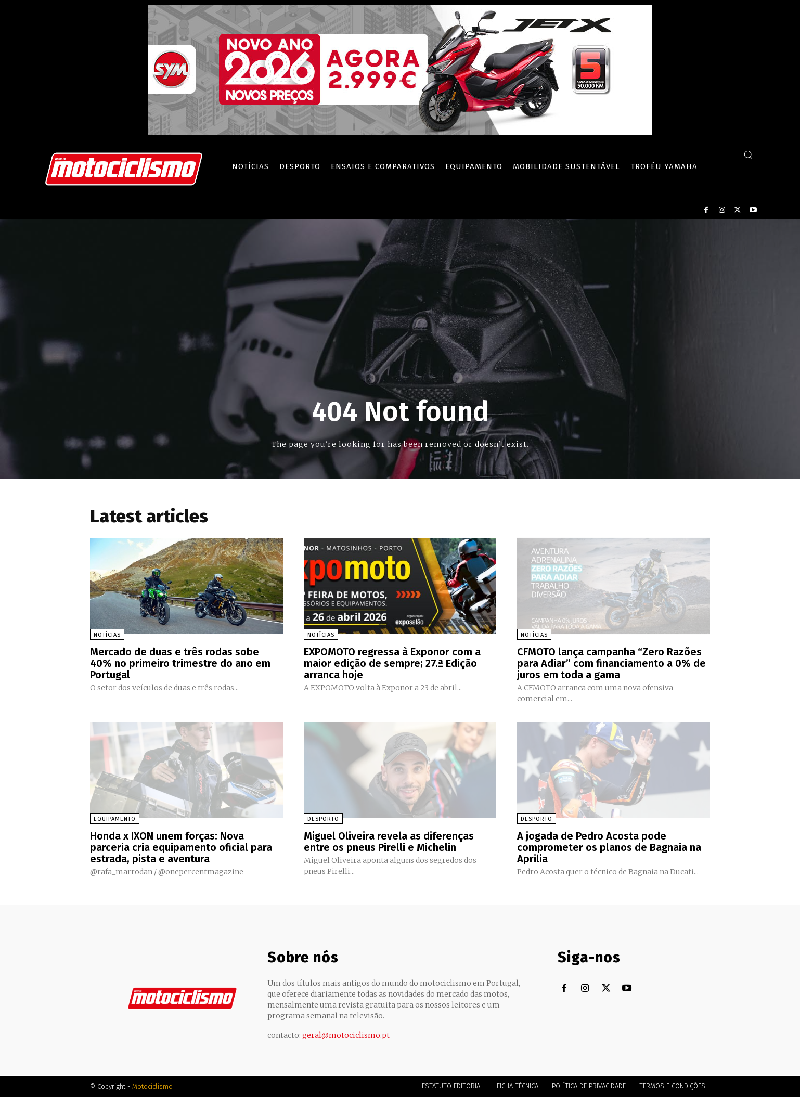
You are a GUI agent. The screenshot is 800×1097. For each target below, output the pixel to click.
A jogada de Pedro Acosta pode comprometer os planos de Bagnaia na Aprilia (609, 847)
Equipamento (115, 819)
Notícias (107, 634)
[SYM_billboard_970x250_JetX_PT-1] (400, 132)
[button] (748, 154)
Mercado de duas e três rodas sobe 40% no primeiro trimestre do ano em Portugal (180, 663)
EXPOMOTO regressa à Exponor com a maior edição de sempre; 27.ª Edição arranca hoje (392, 663)
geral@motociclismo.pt (346, 1035)
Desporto (323, 819)
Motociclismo (152, 1086)
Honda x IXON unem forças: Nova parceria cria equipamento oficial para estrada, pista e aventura (181, 847)
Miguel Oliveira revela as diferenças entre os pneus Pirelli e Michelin (389, 842)
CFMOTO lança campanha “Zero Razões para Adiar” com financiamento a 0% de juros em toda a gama (611, 663)
